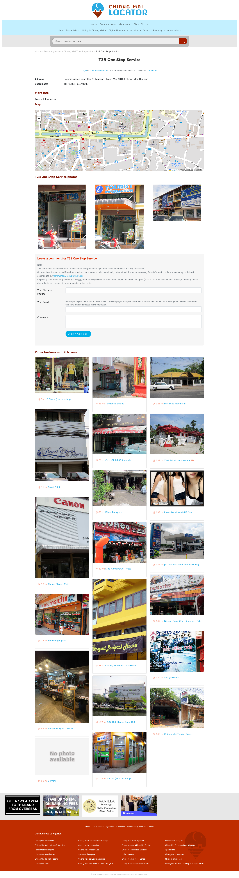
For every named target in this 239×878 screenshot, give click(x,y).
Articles (134, 30)
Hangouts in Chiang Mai (44, 850)
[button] (119, 137)
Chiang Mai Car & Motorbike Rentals (136, 845)
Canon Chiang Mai (58, 584)
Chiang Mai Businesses (174, 854)
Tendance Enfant (114, 403)
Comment (42, 317)
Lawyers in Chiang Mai (174, 841)
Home (94, 24)
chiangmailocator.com (105, 874)
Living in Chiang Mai (93, 30)
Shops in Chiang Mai (173, 859)
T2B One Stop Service (107, 51)
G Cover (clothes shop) (58, 399)
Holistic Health (128, 854)
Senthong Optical (57, 640)
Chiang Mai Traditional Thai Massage (93, 841)
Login (84, 70)
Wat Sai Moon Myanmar (177, 460)
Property (158, 30)
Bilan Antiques (113, 512)
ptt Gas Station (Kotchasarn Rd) (181, 564)
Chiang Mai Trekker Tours (178, 734)
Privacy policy (132, 827)
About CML (140, 24)
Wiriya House (171, 677)
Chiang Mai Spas (42, 863)
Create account (108, 24)
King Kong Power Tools (118, 568)
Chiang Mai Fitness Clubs (88, 850)
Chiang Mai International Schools (135, 863)
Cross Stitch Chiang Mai (118, 460)
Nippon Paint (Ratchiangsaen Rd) (182, 621)
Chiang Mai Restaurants (44, 841)
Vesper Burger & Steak (60, 728)
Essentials (72, 30)
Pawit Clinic (54, 487)
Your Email (43, 302)
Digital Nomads (117, 30)
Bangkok (109, 863)
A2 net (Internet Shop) (119, 778)
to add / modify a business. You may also (127, 70)
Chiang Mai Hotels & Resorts (46, 859)
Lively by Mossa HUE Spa (178, 512)
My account (125, 24)
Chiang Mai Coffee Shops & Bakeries (49, 845)
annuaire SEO (142, 874)
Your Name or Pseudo (44, 292)
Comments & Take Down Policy (68, 276)
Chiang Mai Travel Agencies (78, 51)
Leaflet (173, 170)
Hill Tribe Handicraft (175, 403)
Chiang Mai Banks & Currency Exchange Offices (184, 863)
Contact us (120, 827)
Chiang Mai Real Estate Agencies (91, 859)
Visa (146, 30)
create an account (98, 70)
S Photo (52, 781)
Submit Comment (78, 333)
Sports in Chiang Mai (86, 854)
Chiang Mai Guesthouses (45, 854)
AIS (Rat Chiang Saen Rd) (121, 722)
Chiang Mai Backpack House (120, 665)
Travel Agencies (52, 51)
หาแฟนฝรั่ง (173, 30)
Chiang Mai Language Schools (134, 859)
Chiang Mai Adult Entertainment (91, 863)
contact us (152, 70)
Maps (60, 30)
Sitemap (142, 827)
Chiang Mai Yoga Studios (88, 845)
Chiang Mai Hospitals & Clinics (134, 850)
